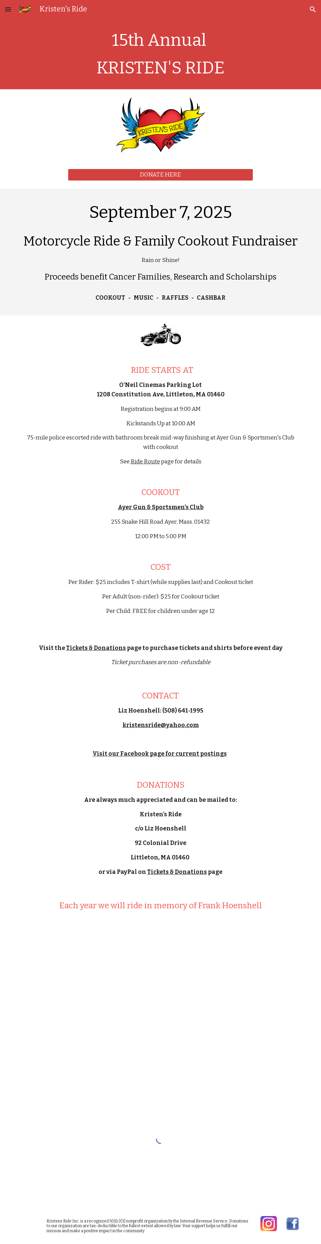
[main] (160, 54)
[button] (8, 9)
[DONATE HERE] (160, 175)
